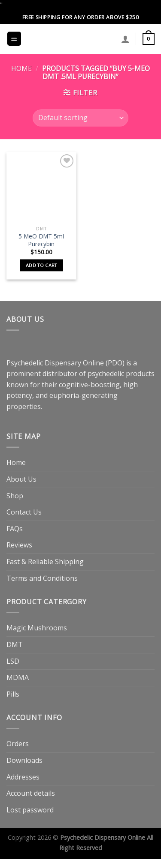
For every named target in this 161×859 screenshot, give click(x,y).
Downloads (24, 760)
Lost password (30, 810)
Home (21, 68)
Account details (30, 793)
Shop (14, 495)
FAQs (14, 528)
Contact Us (24, 512)
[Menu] (14, 39)
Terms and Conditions (42, 578)
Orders (17, 743)
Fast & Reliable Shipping (45, 561)
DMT (14, 644)
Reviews (19, 545)
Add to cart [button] (41, 265)
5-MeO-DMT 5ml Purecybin (41, 239)
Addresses (22, 777)
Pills (12, 694)
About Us (21, 479)
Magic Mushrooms (36, 627)
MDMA (17, 677)
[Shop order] (80, 117)
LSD (12, 661)
